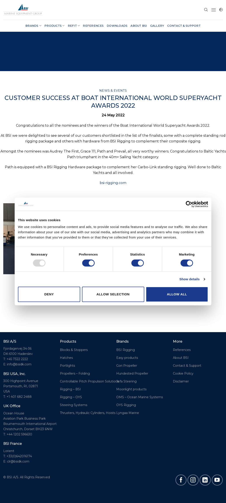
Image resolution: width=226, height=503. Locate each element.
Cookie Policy (183, 373)
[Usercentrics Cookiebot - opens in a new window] (189, 204)
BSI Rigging (125, 350)
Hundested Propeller (132, 373)
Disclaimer (181, 381)
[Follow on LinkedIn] (205, 480)
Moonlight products (131, 389)
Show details (189, 279)
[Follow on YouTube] (217, 480)
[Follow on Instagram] (193, 480)
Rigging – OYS (71, 397)
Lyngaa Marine (127, 413)
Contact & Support (183, 25)
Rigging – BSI (70, 389)
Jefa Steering (126, 381)
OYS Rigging (126, 405)
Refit (74, 26)
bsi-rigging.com (113, 183)
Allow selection (113, 294)
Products (54, 26)
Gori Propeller (126, 366)
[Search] (206, 9)
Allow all (177, 294)
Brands (33, 26)
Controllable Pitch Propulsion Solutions (89, 381)
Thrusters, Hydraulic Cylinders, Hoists (87, 413)
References (93, 25)
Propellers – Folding (75, 373)
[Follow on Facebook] (181, 480)
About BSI (138, 25)
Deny (49, 294)
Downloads (117, 25)
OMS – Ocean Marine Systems (139, 397)
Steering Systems (73, 405)
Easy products (127, 358)
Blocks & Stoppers (74, 350)
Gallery (157, 25)
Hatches (66, 358)
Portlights (67, 366)
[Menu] (213, 9)
